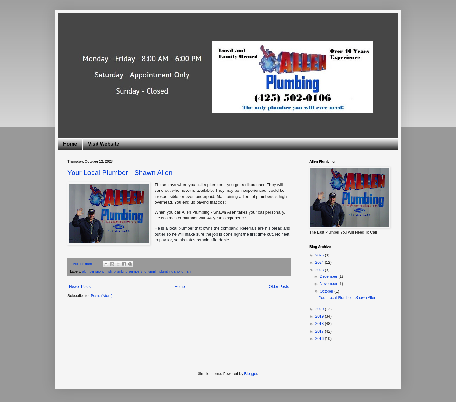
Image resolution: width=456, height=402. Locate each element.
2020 (320, 309)
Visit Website (103, 143)
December (329, 276)
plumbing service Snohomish (135, 271)
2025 (320, 255)
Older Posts (279, 286)
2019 (320, 316)
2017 (320, 331)
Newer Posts (80, 286)
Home (70, 143)
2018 (320, 323)
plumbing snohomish (175, 271)
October (327, 291)
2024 (320, 262)
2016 (320, 338)
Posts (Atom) (101, 296)
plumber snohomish (97, 271)
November (329, 284)
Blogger (250, 374)
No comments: (85, 264)
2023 (320, 270)
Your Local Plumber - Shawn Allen (120, 173)
